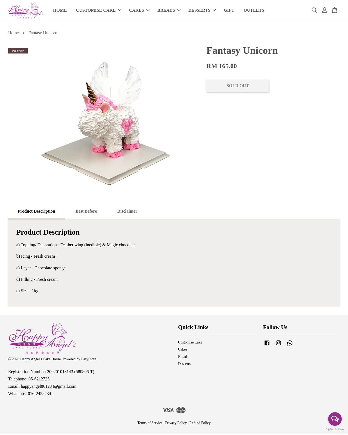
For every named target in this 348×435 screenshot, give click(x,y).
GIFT (229, 10)
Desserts (184, 364)
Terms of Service (150, 424)
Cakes (182, 350)
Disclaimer (127, 212)
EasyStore (88, 360)
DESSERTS (202, 10)
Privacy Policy (176, 424)
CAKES (139, 10)
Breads (183, 357)
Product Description (36, 212)
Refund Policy (200, 424)
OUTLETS (254, 10)
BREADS (169, 10)
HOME (60, 10)
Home (13, 33)
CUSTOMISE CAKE (98, 10)
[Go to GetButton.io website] (335, 429)
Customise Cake (190, 343)
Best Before (86, 212)
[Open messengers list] (335, 419)
